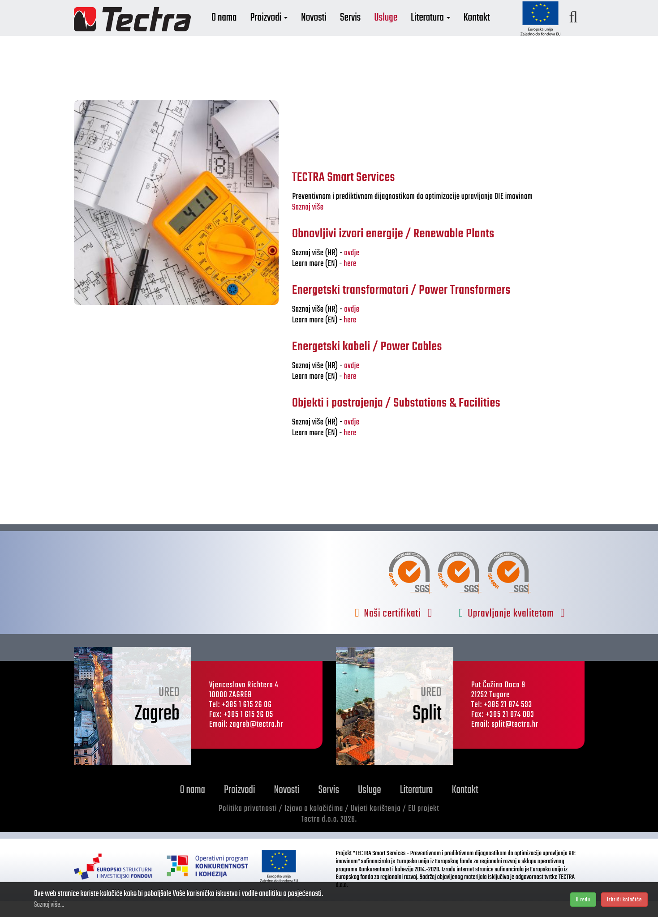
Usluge (408, 30)
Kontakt (499, 30)
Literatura (453, 30)
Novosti (336, 30)
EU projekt (423, 824)
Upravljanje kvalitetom (512, 629)
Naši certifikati (393, 629)
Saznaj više (307, 223)
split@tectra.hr (514, 740)
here (350, 280)
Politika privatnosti (248, 824)
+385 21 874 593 (508, 721)
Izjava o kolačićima (313, 824)
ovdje (351, 269)
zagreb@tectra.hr (256, 740)
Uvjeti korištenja (376, 824)
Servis (372, 30)
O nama (246, 30)
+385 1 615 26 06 (247, 721)
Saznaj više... (49, 905)
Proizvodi (291, 30)
